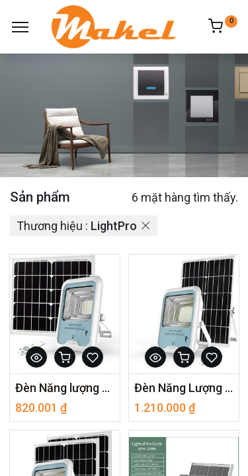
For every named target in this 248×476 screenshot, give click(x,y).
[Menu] (20, 27)
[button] (36, 357)
